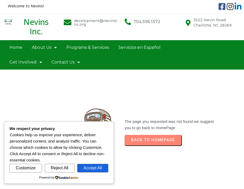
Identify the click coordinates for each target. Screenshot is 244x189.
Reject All (59, 168)
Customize (26, 168)
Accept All (92, 168)
